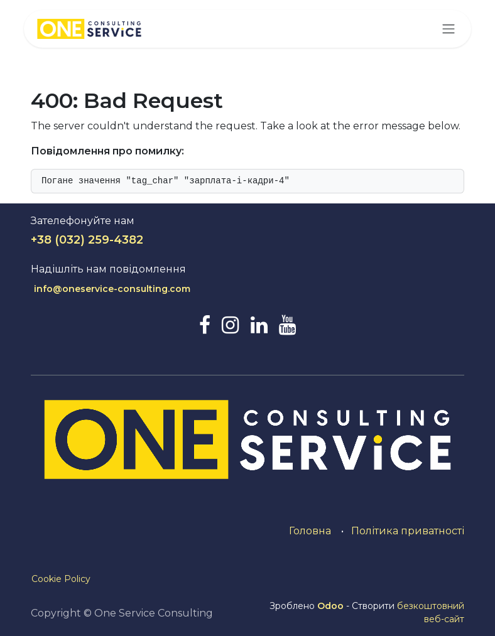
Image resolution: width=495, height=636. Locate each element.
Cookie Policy (60, 579)
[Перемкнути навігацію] (448, 29)
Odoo (331, 606)
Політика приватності (407, 531)
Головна (310, 531)
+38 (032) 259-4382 (87, 240)
